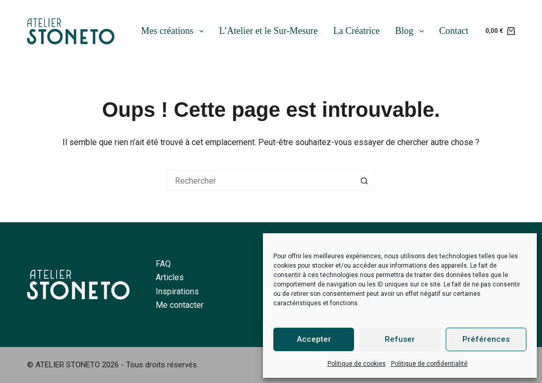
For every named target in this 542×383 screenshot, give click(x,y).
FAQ (163, 264)
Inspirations (177, 291)
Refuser (400, 339)
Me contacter (180, 305)
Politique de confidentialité (429, 363)
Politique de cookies (356, 363)
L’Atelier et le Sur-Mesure (268, 31)
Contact (453, 31)
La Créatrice (356, 31)
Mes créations (174, 31)
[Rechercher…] (260, 180)
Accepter (314, 339)
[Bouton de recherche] (364, 180)
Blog (411, 31)
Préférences (486, 339)
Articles (170, 277)
